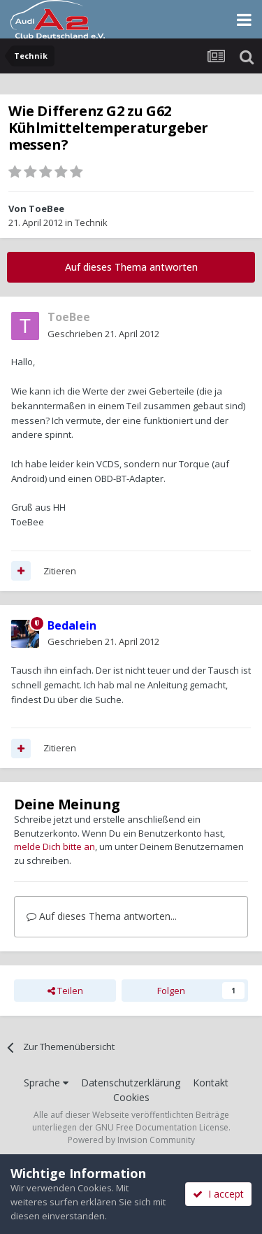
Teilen (65, 990)
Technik (91, 222)
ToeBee (46, 208)
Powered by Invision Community (131, 1140)
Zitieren (59, 571)
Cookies (131, 1097)
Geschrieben (103, 333)
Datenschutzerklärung (130, 1082)
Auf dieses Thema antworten (131, 267)
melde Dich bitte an (54, 846)
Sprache (46, 1082)
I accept (218, 1193)
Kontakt (210, 1082)
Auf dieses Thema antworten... (102, 916)
